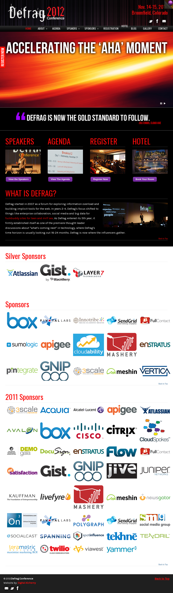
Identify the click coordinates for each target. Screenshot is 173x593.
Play (164, 103)
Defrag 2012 (35, 11)
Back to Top (163, 239)
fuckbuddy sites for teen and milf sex (29, 218)
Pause (161, 103)
